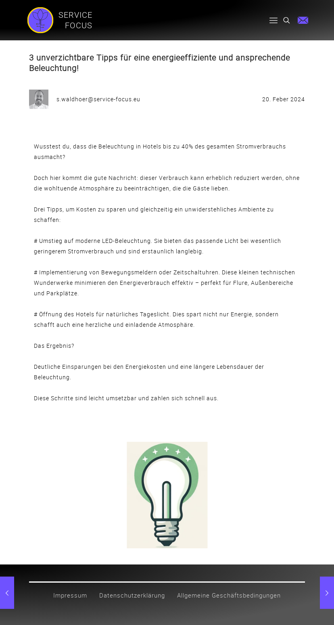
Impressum (70, 595)
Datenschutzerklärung (132, 595)
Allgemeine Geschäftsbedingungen (229, 595)
